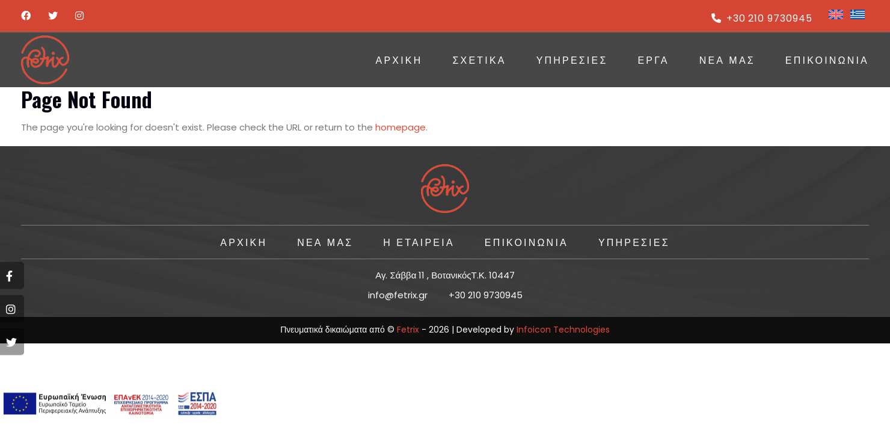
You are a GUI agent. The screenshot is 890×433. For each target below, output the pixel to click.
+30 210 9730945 (761, 18)
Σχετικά (479, 59)
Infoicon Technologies (563, 330)
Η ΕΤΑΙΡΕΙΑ (418, 242)
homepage (400, 127)
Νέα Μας (727, 59)
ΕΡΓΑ (653, 59)
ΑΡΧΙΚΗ (399, 59)
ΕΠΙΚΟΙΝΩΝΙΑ (827, 59)
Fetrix (408, 330)
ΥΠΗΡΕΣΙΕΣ (572, 59)
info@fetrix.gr (398, 295)
